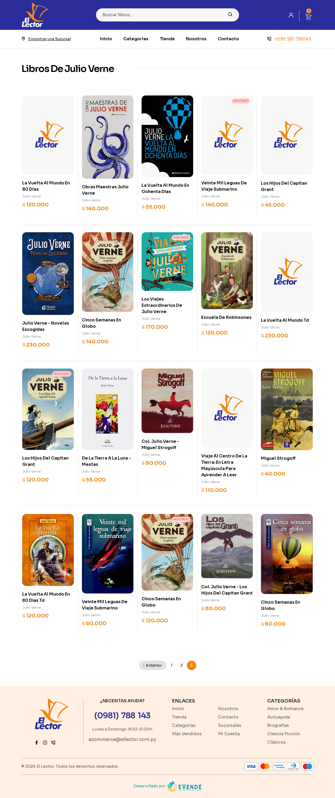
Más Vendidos (187, 734)
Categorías (135, 39)
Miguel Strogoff (278, 458)
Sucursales (229, 725)
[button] (308, 16)
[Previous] (152, 665)
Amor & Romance (285, 708)
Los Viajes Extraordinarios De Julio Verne (162, 305)
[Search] (167, 14)
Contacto (228, 39)
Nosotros (196, 39)
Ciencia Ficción (283, 734)
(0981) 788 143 (122, 716)
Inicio (106, 39)
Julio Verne (31, 196)
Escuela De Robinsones (226, 317)
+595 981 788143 (289, 39)
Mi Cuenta (229, 734)
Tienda (167, 39)
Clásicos (276, 742)
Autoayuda (278, 717)
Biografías (278, 725)
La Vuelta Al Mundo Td (285, 320)
